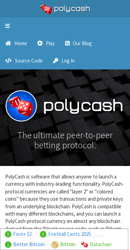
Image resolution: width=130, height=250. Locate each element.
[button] (7, 26)
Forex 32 (22, 234)
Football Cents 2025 (69, 234)
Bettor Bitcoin (29, 244)
